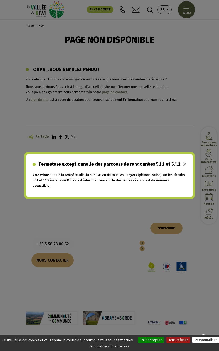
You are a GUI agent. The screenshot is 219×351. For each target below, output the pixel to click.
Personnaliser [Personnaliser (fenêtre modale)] (206, 340)
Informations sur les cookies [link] (109, 346)
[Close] (185, 164)
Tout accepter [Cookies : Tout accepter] (151, 340)
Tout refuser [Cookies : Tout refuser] (178, 340)
